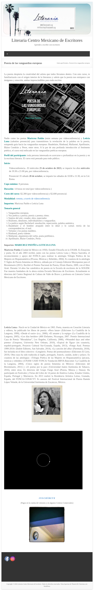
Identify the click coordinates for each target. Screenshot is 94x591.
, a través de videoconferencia (33, 198)
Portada (65, 63)
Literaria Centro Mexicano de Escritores (47, 40)
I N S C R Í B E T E (47, 498)
